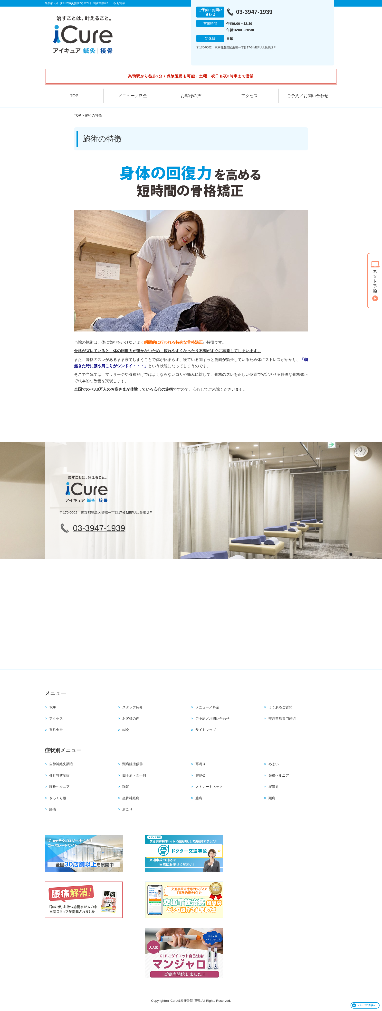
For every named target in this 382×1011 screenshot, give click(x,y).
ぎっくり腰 (57, 798)
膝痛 (198, 798)
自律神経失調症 (61, 764)
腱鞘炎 (200, 775)
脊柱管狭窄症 (59, 775)
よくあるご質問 (280, 707)
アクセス (249, 95)
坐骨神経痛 (130, 798)
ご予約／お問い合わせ (307, 95)
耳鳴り (200, 764)
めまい (273, 764)
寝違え (273, 787)
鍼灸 (125, 730)
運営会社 (56, 730)
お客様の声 (191, 95)
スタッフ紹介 (132, 707)
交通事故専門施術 (282, 718)
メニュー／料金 (132, 95)
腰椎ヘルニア (59, 787)
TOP (74, 95)
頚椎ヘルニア (278, 775)
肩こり (127, 809)
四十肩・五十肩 (134, 775)
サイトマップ (205, 730)
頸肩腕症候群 (132, 764)
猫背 (125, 787)
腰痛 (52, 809)
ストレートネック (209, 787)
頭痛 (271, 798)
